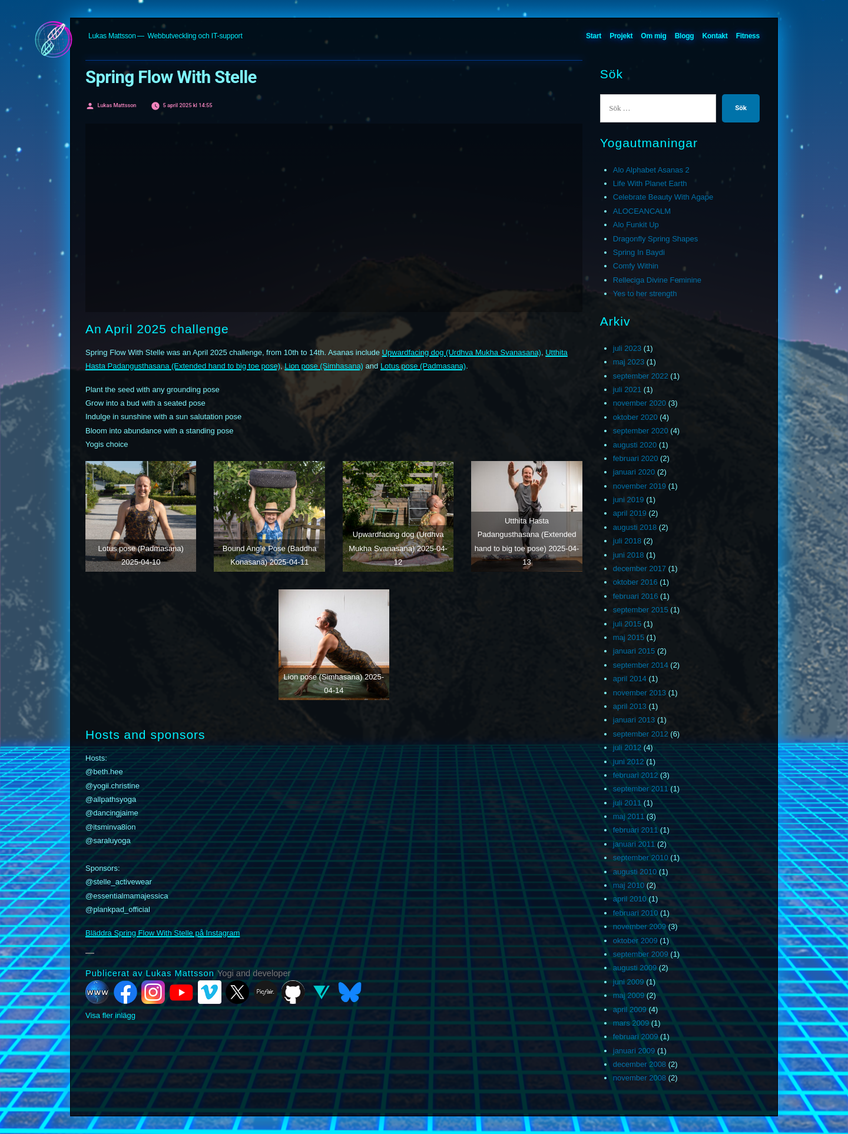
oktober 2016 (635, 582)
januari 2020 (634, 471)
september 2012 (640, 734)
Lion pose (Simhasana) (323, 366)
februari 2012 (635, 775)
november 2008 (639, 1077)
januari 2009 (634, 1050)
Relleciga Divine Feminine (657, 280)
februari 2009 (635, 1036)
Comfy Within (635, 265)
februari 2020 (635, 458)
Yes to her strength (645, 293)
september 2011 (640, 788)
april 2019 (630, 513)
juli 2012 (627, 747)
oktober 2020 (635, 417)
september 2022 (640, 376)
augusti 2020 (635, 444)
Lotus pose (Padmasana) (423, 366)
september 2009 (640, 954)
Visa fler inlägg (110, 1015)
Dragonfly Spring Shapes (655, 238)
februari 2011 (635, 829)
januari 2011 (634, 844)
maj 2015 (628, 637)
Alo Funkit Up (636, 224)
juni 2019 (628, 499)
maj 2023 (628, 361)
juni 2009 (628, 981)
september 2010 (640, 857)
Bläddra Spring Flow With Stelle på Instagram (162, 933)
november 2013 (639, 692)
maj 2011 (628, 816)
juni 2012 (628, 761)
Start (593, 36)
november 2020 (639, 403)
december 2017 (639, 568)
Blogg (684, 36)
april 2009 (630, 1009)
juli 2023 (627, 348)
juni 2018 (628, 555)
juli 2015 (627, 623)
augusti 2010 (635, 871)
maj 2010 (628, 885)
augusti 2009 (635, 967)
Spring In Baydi (639, 252)
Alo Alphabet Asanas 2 (651, 169)
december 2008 (639, 1064)
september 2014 (640, 665)
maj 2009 (628, 995)
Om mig (653, 36)
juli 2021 (627, 389)
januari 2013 (634, 719)
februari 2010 (635, 912)
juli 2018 (627, 540)
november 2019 (639, 486)
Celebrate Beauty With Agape (663, 197)
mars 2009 (631, 1023)
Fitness (748, 36)
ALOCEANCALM (642, 211)
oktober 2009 (635, 940)
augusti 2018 (635, 527)
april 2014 (630, 678)
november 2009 (639, 926)
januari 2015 (634, 650)
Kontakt (715, 36)
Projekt (621, 36)
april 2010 (630, 898)
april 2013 (630, 706)
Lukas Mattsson (112, 36)
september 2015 (640, 609)
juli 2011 (627, 802)
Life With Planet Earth (650, 183)
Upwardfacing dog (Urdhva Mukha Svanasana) (461, 352)
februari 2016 (635, 596)
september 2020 (640, 430)
